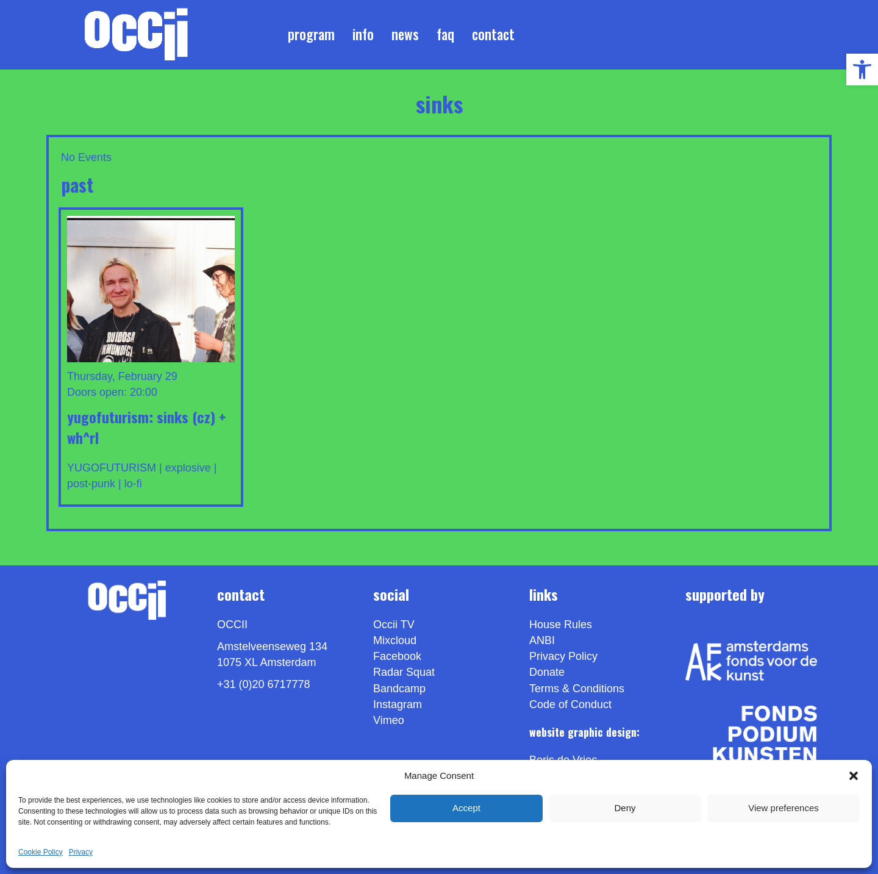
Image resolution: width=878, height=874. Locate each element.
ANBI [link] (542, 641)
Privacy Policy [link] (563, 657)
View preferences (783, 808)
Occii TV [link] (394, 624)
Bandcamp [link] (399, 688)
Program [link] (311, 34)
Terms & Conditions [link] (576, 688)
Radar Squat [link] (404, 673)
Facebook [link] (397, 657)
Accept (466, 808)
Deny (624, 808)
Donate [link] (547, 673)
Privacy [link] (81, 852)
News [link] (405, 34)
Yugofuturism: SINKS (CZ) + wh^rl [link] (146, 427)
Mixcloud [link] (394, 641)
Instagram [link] (397, 704)
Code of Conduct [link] (570, 704)
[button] (854, 776)
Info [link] (363, 34)
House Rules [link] (560, 624)
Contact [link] (493, 34)
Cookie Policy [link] (40, 852)
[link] (862, 69)
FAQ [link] (445, 34)
